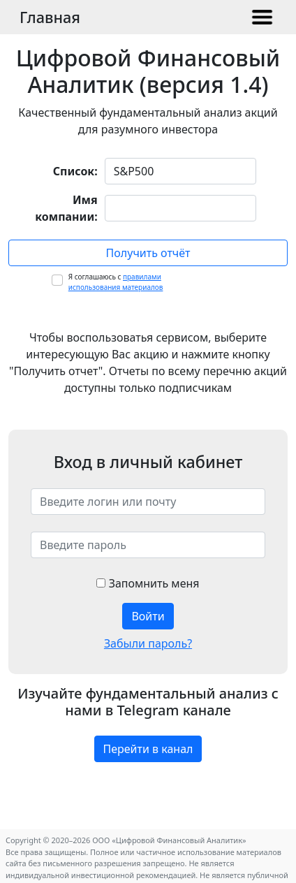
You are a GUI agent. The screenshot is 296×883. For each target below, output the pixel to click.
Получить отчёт (148, 253)
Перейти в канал (148, 749)
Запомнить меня (147, 583)
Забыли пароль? (148, 643)
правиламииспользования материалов (115, 282)
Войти (147, 616)
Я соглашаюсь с (115, 282)
